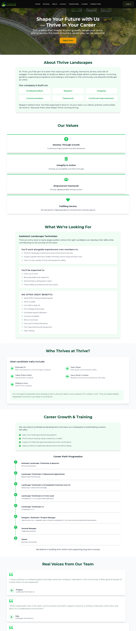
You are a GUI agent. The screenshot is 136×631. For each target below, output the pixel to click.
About (54, 4)
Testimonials (74, 4)
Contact (84, 4)
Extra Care (42, 608)
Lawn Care (42, 600)
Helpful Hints (95, 4)
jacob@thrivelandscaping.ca (112, 599)
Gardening (42, 597)
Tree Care (42, 602)
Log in (119, 604)
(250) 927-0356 (107, 597)
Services (46, 4)
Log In (128, 4)
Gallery (72, 600)
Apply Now (68, 40)
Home (37, 4)
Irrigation (41, 605)
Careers (63, 4)
